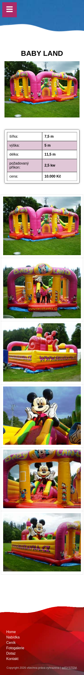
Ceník (11, 643)
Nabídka (13, 637)
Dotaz (11, 653)
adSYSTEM (69, 667)
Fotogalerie (15, 648)
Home (11, 632)
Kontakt (12, 659)
